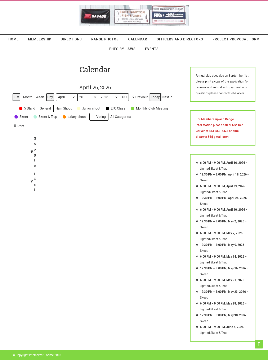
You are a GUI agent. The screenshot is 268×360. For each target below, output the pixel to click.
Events (152, 49)
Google (33, 152)
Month (27, 97)
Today (155, 97)
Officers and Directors (180, 39)
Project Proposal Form (236, 39)
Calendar (137, 39)
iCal (33, 182)
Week (40, 97)
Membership (39, 39)
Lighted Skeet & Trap (213, 168)
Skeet (204, 180)
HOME (13, 39)
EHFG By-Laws (122, 49)
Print (18, 126)
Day (50, 97)
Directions (71, 39)
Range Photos (105, 39)
